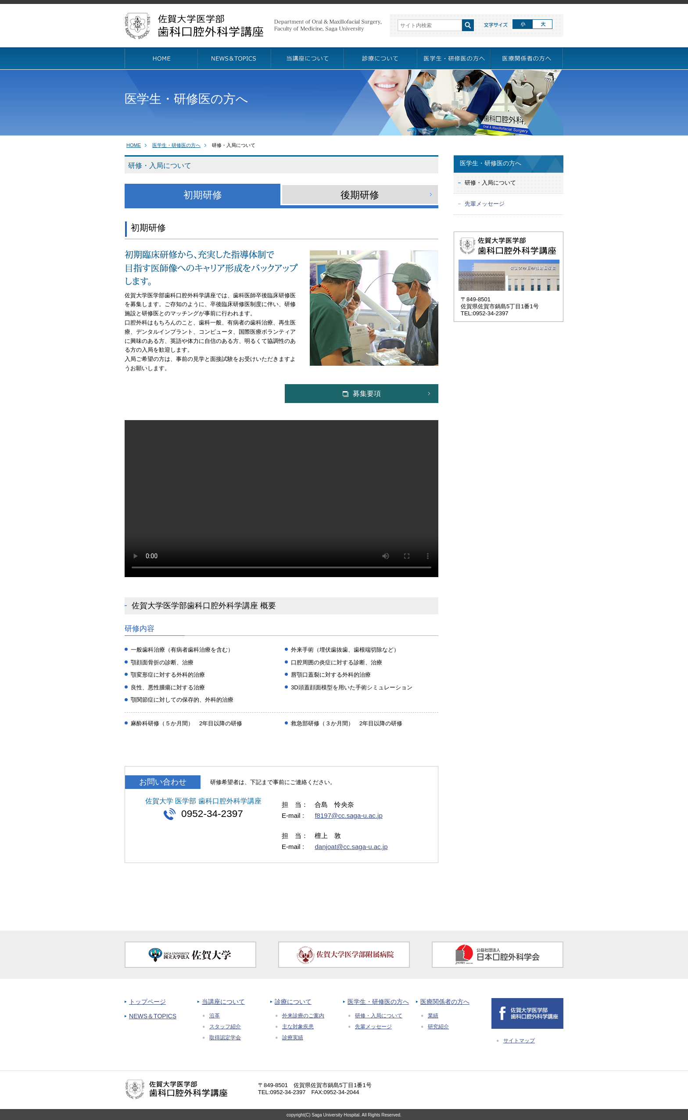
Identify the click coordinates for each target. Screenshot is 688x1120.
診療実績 (292, 1037)
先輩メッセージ (485, 203)
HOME (133, 145)
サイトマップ (519, 1041)
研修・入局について (378, 1016)
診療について (293, 1001)
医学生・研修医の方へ (176, 145)
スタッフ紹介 (225, 1027)
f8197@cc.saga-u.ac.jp (348, 815)
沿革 (214, 1016)
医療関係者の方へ (444, 1001)
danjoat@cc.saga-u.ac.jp (351, 846)
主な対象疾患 (298, 1027)
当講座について (223, 1001)
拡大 (543, 24)
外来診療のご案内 (303, 1016)
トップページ (147, 1001)
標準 (522, 24)
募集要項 (362, 393)
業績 (433, 1016)
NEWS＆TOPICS (152, 1016)
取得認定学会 (225, 1037)
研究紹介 (438, 1027)
